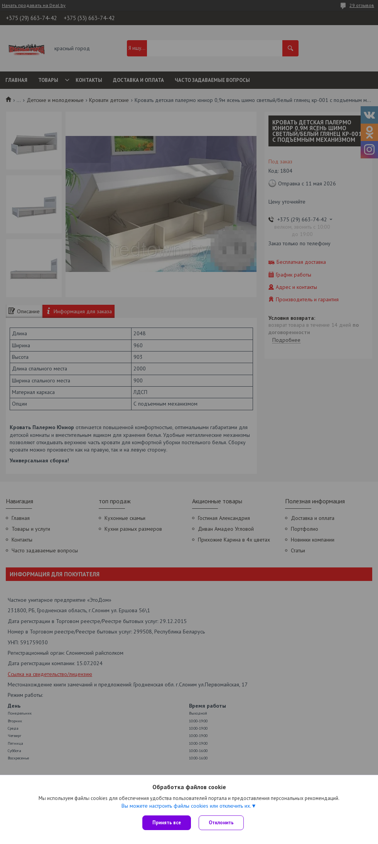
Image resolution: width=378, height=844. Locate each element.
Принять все (166, 822)
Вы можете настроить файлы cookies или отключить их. (186, 805)
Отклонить (221, 822)
